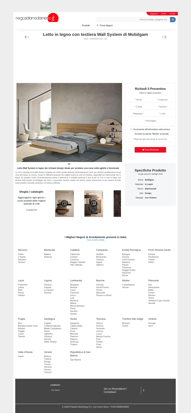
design (148, 193)
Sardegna (49, 318)
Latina (21, 287)
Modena (126, 262)
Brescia (73, 287)
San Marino (75, 360)
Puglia (21, 318)
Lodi (72, 298)
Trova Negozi (105, 25)
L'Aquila (21, 257)
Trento (125, 326)
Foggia (21, 331)
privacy (166, 129)
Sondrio (73, 311)
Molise (125, 280)
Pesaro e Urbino (104, 295)
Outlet (163, 14)
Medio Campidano (52, 328)
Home (86, 39)
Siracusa (74, 342)
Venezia (48, 367)
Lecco (73, 295)
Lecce (21, 334)
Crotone (74, 257)
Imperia (47, 287)
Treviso (47, 364)
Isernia (125, 287)
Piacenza (126, 267)
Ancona (99, 285)
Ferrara (125, 257)
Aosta (20, 356)
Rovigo (47, 361)
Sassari (47, 339)
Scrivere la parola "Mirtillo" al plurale (152, 134)
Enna (72, 331)
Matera (47, 254)
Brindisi (21, 328)
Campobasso (128, 285)
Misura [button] (140, 189)
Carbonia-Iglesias (52, 326)
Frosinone (22, 285)
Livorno (99, 331)
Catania (73, 328)
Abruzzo (22, 250)
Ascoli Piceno (102, 287)
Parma (125, 265)
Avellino (100, 254)
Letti (105, 39)
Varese (73, 314)
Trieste (151, 259)
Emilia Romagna (131, 250)
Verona (47, 369)
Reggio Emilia (128, 270)
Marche (100, 280)
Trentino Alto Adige (132, 318)
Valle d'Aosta (25, 352)
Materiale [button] (139, 184)
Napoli (99, 262)
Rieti (20, 290)
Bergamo (74, 285)
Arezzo (99, 323)
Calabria (75, 250)
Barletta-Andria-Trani (28, 326)
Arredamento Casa (96, 39)
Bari (20, 323)
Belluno (47, 356)
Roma (21, 293)
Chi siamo (55, 390)
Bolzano (126, 323)
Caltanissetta (76, 326)
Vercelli (151, 303)
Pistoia (99, 342)
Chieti (20, 254)
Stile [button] (141, 193)
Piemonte (153, 280)
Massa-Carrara (103, 336)
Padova (47, 359)
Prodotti (86, 25)
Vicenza (48, 372)
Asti (150, 285)
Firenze (99, 326)
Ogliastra (48, 334)
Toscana (101, 318)
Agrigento (74, 323)
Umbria (152, 318)
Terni (150, 326)
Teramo (21, 262)
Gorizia (151, 254)
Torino (151, 298)
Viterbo (21, 295)
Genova (47, 285)
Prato (98, 344)
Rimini (125, 275)
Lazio (21, 280)
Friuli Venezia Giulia (159, 250)
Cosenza (74, 259)
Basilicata (49, 250)
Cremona (74, 293)
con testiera (150, 198)
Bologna (126, 254)
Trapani (73, 344)
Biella (150, 290)
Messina (74, 334)
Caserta (100, 259)
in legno (149, 184)
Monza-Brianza (77, 306)
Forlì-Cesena (128, 259)
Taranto (21, 336)
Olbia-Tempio (50, 342)
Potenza (48, 257)
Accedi (172, 14)
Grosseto (100, 328)
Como (73, 290)
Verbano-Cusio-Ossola (159, 300)
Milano (73, 303)
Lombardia (76, 280)
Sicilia (73, 318)
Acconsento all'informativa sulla (151, 129)
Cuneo (151, 293)
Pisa (98, 339)
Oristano (48, 336)
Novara (151, 295)
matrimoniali (150, 189)
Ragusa (73, 339)
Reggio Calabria (77, 262)
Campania (102, 250)
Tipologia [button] (139, 198)
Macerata (100, 293)
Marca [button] (140, 180)
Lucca (99, 334)
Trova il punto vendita (95, 240)
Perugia (152, 323)
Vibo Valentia (76, 265)
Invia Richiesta (150, 150)
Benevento (101, 257)
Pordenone (153, 257)
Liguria (48, 280)
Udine (151, 262)
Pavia (72, 308)
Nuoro (47, 331)
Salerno (99, 265)
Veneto (48, 352)
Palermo (74, 336)
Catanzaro (75, 254)
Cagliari (47, 323)
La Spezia (48, 290)
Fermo (99, 290)
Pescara (22, 259)
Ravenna (126, 273)
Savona (47, 293)
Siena (99, 347)
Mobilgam (149, 180)
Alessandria (153, 287)
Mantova (74, 300)
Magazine (154, 14)
